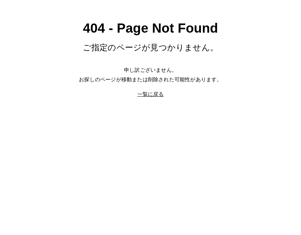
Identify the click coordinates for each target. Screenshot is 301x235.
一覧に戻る (150, 94)
